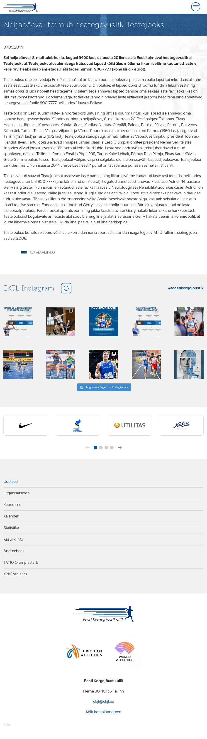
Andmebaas (13, 551)
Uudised (10, 481)
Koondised (12, 504)
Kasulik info (13, 539)
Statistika (11, 528)
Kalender (11, 516)
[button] (95, 447)
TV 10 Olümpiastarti (20, 562)
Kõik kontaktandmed (103, 712)
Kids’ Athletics (15, 574)
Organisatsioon (16, 493)
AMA (6, 724)
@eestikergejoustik (186, 288)
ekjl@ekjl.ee (103, 701)
